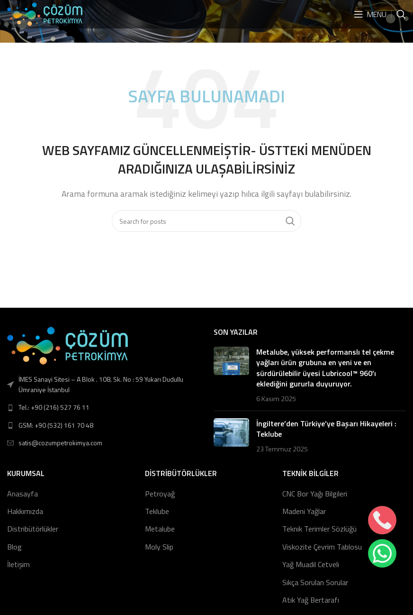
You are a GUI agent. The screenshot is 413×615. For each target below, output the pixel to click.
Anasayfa (22, 493)
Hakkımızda (25, 511)
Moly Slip (159, 547)
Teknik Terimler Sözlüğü (319, 528)
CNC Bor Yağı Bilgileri (314, 493)
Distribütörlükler (32, 528)
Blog (14, 547)
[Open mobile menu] (370, 14)
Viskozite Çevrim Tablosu (322, 547)
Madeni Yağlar (304, 511)
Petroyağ (160, 493)
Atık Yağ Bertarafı (310, 600)
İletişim (18, 564)
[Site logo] (44, 13)
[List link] (103, 407)
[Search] (401, 14)
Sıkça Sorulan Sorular (315, 582)
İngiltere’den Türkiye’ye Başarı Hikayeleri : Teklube (326, 429)
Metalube (160, 528)
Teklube (157, 511)
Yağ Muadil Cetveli (310, 564)
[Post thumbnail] (231, 375)
